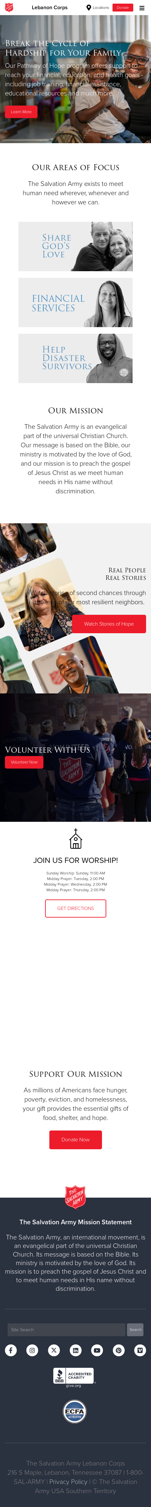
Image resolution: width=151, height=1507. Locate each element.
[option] (75, 79)
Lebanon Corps (50, 7)
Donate (123, 7)
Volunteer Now (24, 762)
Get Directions (75, 908)
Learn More (21, 112)
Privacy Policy (68, 1482)
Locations (98, 7)
